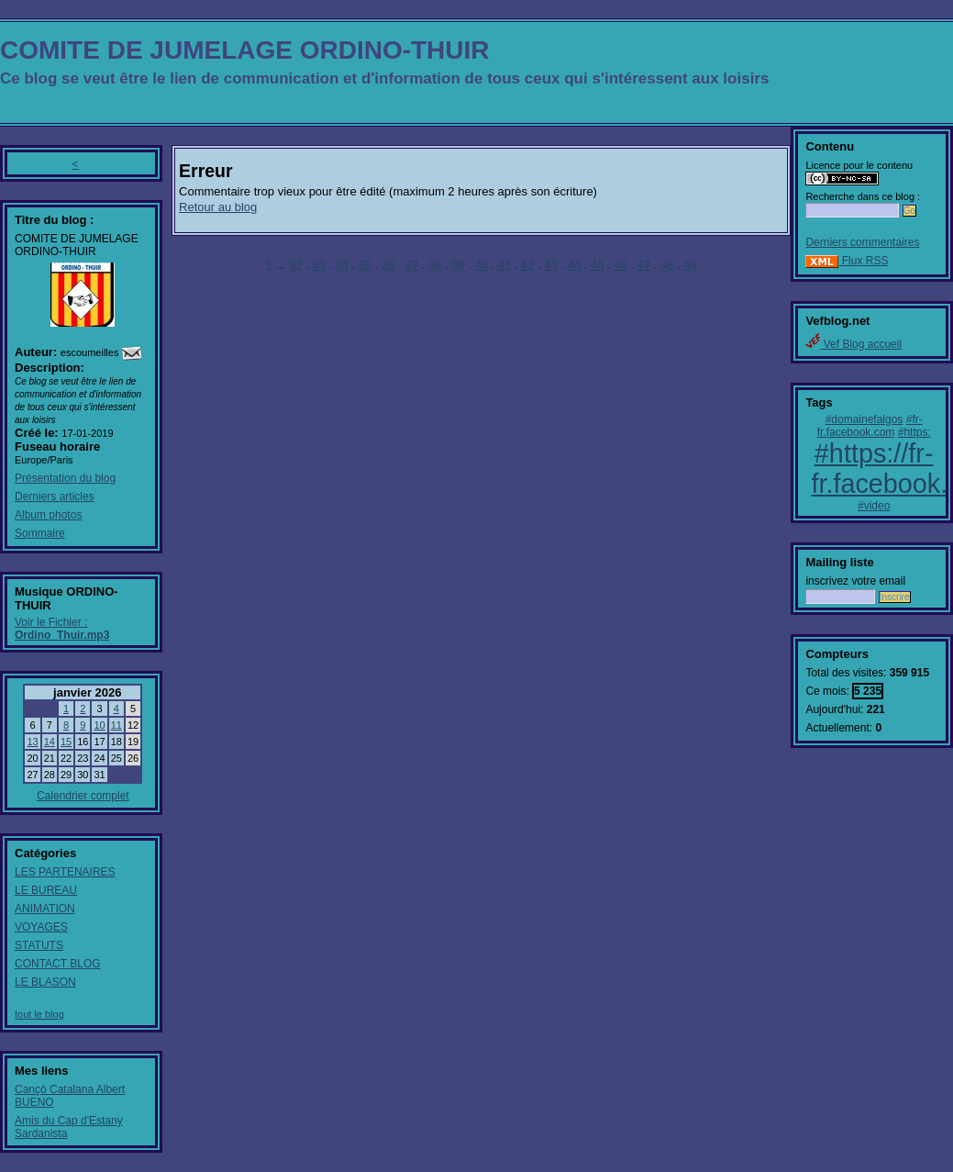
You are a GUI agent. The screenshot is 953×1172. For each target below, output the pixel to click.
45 (597, 265)
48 (666, 265)
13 (32, 741)
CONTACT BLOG (58, 963)
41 (504, 265)
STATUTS (39, 945)
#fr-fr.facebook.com (870, 426)
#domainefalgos (864, 419)
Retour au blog (218, 207)
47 (643, 265)
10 (99, 725)
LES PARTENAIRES (65, 871)
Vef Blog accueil (853, 344)
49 (689, 265)
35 (365, 265)
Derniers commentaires (862, 242)
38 (434, 265)
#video (874, 505)
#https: (914, 432)
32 (295, 265)
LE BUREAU (46, 890)
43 (550, 265)
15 (66, 741)
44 (574, 265)
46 (620, 265)
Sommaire (40, 533)
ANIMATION (45, 908)
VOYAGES (41, 927)
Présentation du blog (65, 478)
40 (480, 265)
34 (342, 265)
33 (318, 265)
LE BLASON (45, 982)
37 (411, 265)
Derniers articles (54, 496)
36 (388, 265)
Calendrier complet (83, 795)
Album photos (48, 514)
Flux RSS (846, 260)
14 (49, 741)
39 (457, 265)
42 (527, 265)
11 (116, 725)
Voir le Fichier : (62, 629)
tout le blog (39, 1014)
